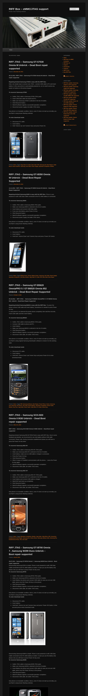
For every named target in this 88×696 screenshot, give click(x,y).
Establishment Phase (14, 539)
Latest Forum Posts (70, 125)
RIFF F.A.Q (66, 70)
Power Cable (27, 407)
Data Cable (34, 164)
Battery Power (35, 275)
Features (66, 68)
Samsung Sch (26, 538)
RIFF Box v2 (67, 63)
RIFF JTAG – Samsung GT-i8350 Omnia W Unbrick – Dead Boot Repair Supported (29, 177)
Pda (21, 539)
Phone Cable (50, 405)
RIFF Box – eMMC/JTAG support (28, 9)
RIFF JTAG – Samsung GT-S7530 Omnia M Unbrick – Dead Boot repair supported (28, 65)
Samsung (23, 166)
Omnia (14, 166)
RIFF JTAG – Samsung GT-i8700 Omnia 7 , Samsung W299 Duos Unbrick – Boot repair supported (29, 551)
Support (66, 64)
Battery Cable (46, 538)
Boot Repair (50, 164)
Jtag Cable (23, 164)
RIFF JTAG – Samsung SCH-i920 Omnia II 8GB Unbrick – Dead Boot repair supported (27, 418)
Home (10, 50)
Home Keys (45, 407)
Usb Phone (19, 405)
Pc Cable (28, 164)
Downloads (67, 66)
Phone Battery (31, 405)
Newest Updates (69, 76)
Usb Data (22, 277)
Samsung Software (27, 404)
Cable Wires (34, 407)
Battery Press (24, 275)
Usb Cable (28, 166)
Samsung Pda (53, 538)
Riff (38, 164)
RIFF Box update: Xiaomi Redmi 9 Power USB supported (70, 119)
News (14, 164)
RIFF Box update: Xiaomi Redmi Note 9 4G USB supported (70, 113)
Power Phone (42, 404)
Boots (35, 538)
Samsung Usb (43, 164)
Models (52, 166)
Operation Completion (44, 166)
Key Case (15, 407)
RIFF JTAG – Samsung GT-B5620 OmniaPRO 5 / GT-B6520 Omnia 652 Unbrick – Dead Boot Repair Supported (29, 288)
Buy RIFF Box (67, 72)
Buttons (18, 166)
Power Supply (35, 166)
